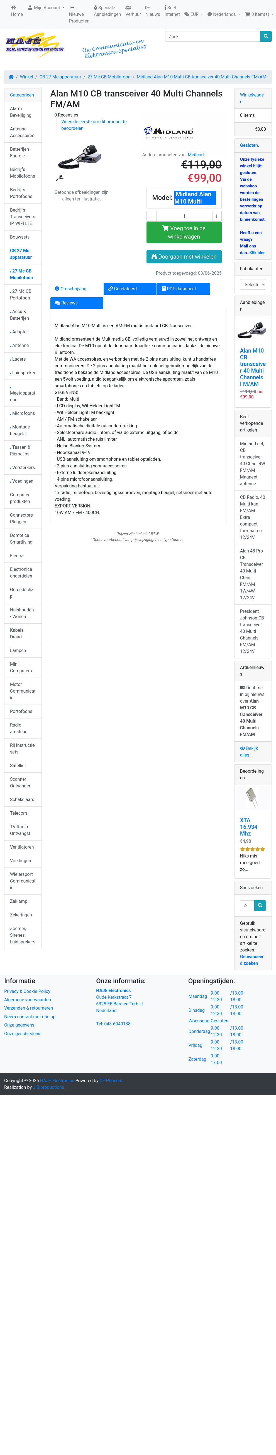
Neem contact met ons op (29, 1016)
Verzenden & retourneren (28, 1008)
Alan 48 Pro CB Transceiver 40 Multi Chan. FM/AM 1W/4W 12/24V (251, 574)
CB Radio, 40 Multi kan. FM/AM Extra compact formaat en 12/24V (252, 517)
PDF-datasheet (179, 288)
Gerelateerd (122, 288)
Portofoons (21, 711)
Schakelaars (22, 799)
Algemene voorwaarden (27, 999)
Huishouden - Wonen (22, 613)
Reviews (66, 303)
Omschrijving (70, 288)
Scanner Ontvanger (20, 783)
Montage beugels (20, 430)
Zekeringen (21, 915)
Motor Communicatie (22, 691)
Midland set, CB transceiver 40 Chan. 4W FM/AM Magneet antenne (252, 463)
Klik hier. (257, 252)
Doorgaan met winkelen (184, 256)
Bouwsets (20, 237)
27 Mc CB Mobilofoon (108, 77)
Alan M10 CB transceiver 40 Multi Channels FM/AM (253, 367)
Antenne (19, 345)
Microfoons (22, 413)
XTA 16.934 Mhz (248, 827)
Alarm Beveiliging (20, 112)
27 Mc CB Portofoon (20, 295)
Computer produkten (20, 498)
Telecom (18, 813)
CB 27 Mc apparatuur (60, 77)
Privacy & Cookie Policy (27, 991)
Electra (17, 555)
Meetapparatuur (22, 394)
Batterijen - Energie (20, 152)
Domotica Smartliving (21, 539)
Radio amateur (18, 728)
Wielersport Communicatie (22, 881)
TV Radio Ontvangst (20, 830)
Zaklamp (18, 901)
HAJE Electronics (57, 1080)
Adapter (19, 331)
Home (17, 11)
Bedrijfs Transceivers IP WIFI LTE (22, 216)
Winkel (26, 77)
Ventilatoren (22, 847)
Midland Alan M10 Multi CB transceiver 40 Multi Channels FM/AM (201, 77)
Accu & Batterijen (19, 315)
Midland (196, 154)
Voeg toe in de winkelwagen (184, 232)
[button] (193, 14)
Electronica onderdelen (21, 573)
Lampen (18, 650)
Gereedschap (22, 593)
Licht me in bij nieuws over (252, 711)
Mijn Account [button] (44, 7)
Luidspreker (22, 372)
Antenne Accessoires (22, 132)
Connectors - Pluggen (22, 518)
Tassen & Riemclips (20, 451)
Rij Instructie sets (22, 749)
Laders (18, 359)
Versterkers (22, 467)
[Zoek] (212, 36)
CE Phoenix (110, 1080)
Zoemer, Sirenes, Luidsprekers (22, 935)
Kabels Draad (16, 633)
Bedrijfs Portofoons (21, 193)
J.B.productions (48, 1087)
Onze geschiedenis (22, 1033)
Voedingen (21, 481)
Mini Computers (21, 667)
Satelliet (18, 765)
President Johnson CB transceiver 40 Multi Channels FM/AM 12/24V (252, 631)
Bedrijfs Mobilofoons (22, 173)
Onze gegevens (19, 1025)
